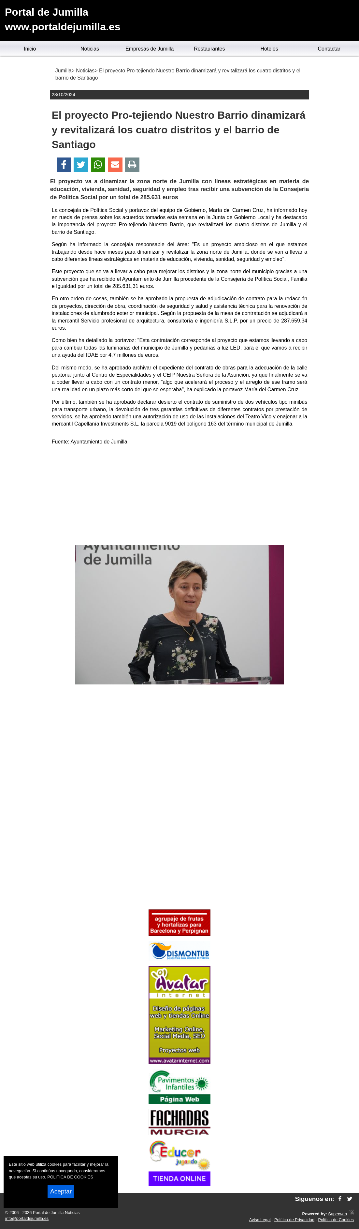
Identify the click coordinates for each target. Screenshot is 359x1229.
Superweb (337, 1213)
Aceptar (61, 1191)
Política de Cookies (336, 1219)
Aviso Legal (260, 1219)
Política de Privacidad (294, 1219)
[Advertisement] (179, 496)
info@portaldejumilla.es (27, 1218)
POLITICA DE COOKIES (70, 1177)
